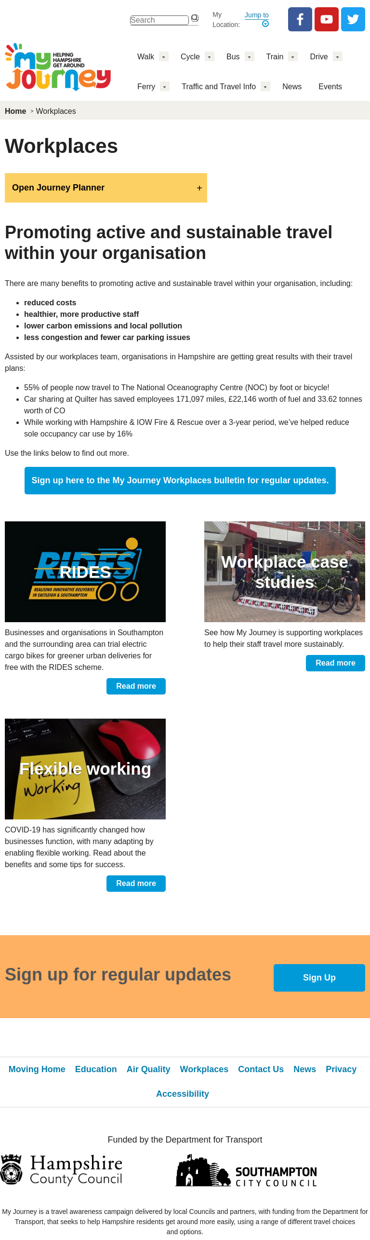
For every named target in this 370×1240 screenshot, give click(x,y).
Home (15, 111)
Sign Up (319, 977)
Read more (136, 686)
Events (330, 86)
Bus (233, 57)
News (292, 86)
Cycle (190, 57)
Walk (145, 57)
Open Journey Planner (58, 187)
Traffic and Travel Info (219, 86)
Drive (319, 57)
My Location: (226, 19)
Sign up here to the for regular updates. (180, 480)
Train (275, 57)
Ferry (146, 86)
